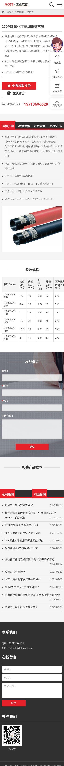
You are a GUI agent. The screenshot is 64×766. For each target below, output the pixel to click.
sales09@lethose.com (20, 636)
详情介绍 (8, 117)
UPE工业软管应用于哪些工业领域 (22, 530)
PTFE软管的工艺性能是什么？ (21, 515)
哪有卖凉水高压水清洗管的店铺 (21, 523)
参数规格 (24, 117)
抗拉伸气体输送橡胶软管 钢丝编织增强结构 (28, 549)
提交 (32, 437)
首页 (9, 12)
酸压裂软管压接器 (14, 562)
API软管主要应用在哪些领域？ (21, 577)
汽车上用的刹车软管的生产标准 (21, 569)
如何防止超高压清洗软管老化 (20, 597)
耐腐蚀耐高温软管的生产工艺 (20, 538)
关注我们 (8, 702)
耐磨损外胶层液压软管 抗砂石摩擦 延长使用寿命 (30, 585)
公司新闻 (8, 483)
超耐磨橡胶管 (46, 751)
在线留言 (45, 85)
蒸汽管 (29, 12)
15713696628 (34, 96)
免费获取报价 (15, 85)
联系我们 (8, 622)
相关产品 (56, 117)
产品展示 (18, 12)
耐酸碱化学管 (30, 751)
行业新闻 (40, 483)
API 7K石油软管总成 (26, 756)
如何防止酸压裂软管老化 (18, 495)
